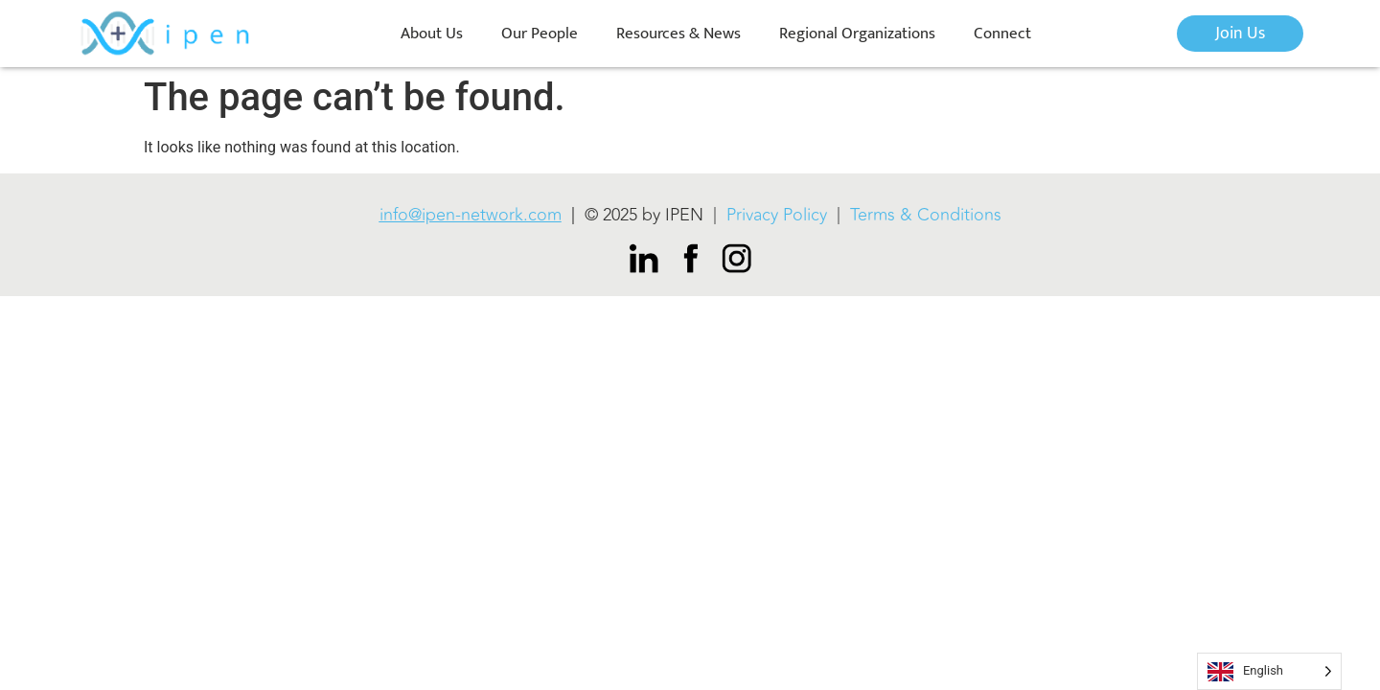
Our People (539, 33)
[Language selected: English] (1269, 671)
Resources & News (678, 33)
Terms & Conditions (925, 214)
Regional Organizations (857, 33)
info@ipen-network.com (471, 214)
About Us (432, 33)
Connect (1002, 33)
